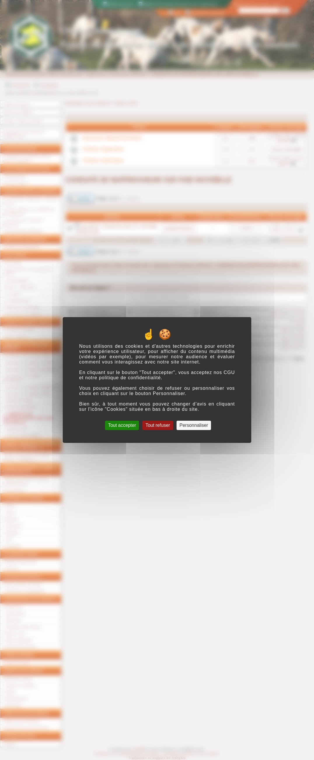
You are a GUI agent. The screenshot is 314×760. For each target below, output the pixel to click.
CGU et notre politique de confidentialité (157, 375)
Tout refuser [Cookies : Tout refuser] (157, 425)
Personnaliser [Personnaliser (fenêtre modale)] (193, 425)
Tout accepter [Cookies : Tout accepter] (122, 425)
